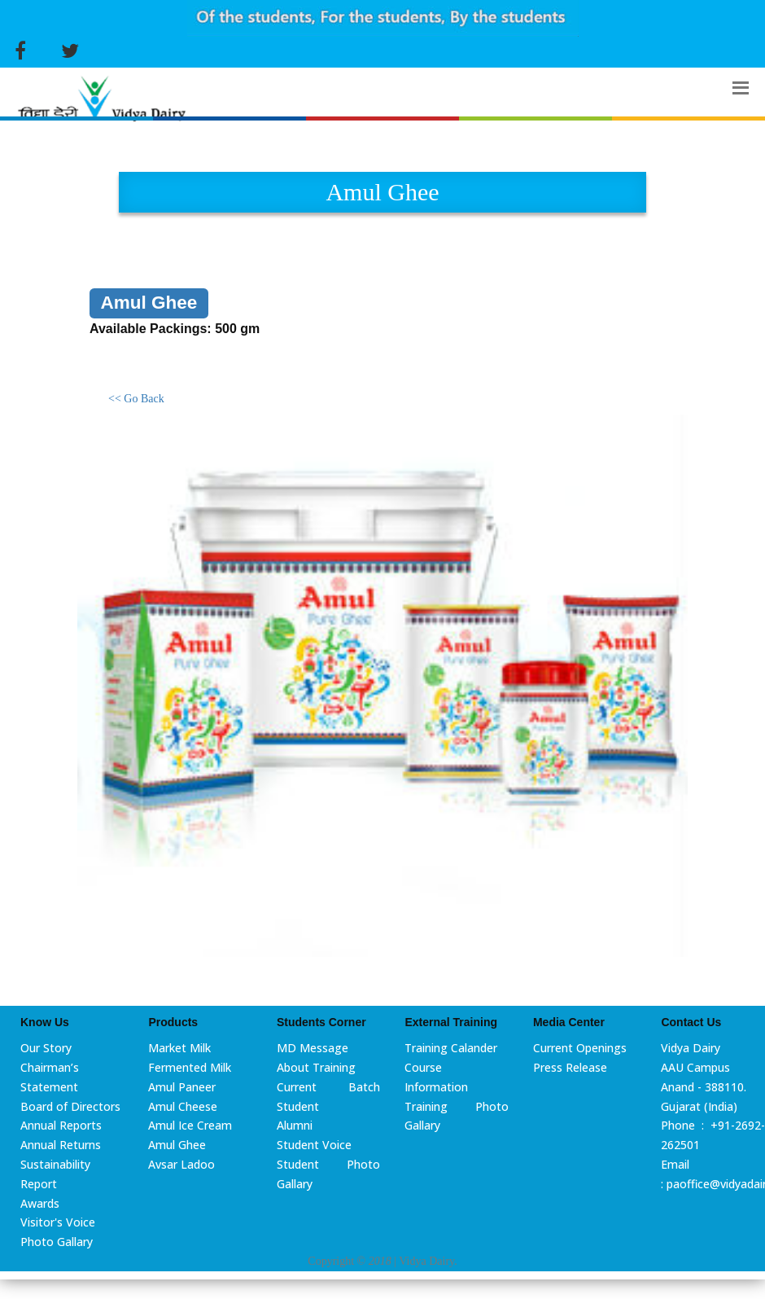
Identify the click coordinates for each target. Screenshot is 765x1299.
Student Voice (314, 1144)
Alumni (295, 1125)
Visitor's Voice (57, 1222)
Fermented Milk (189, 1067)
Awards (39, 1203)
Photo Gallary (56, 1241)
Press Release (570, 1067)
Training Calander (450, 1047)
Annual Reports (61, 1125)
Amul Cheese (182, 1106)
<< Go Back (136, 399)
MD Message (312, 1047)
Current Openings (580, 1047)
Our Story (46, 1047)
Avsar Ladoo (181, 1164)
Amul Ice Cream (190, 1125)
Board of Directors (70, 1106)
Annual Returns (60, 1144)
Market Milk (179, 1047)
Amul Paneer (182, 1087)
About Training (316, 1067)
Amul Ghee (177, 1144)
